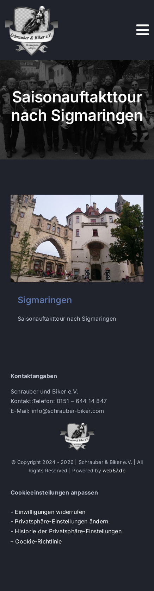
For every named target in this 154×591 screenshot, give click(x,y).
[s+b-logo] (31, 6)
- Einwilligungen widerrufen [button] (48, 511)
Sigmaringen (45, 300)
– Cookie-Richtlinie (36, 541)
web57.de (114, 470)
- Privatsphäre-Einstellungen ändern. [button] (60, 521)
